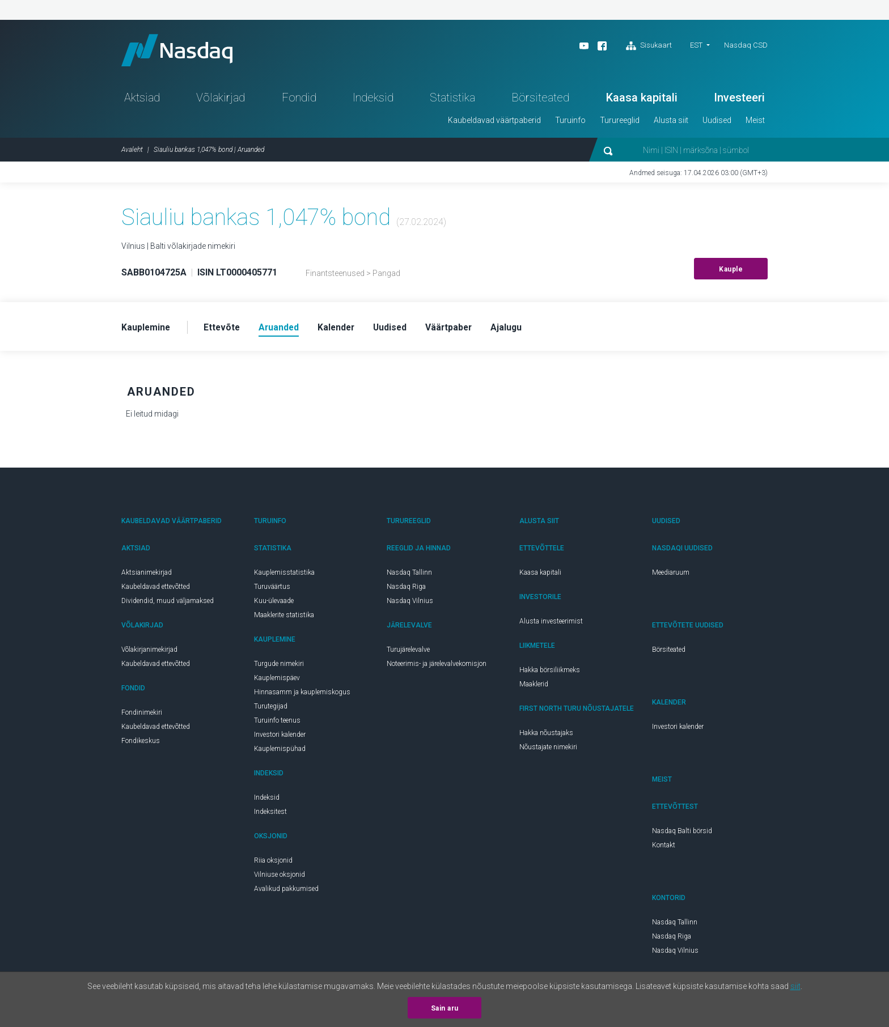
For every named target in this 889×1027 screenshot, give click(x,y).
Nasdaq (180, 51)
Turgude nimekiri (279, 666)
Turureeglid (620, 122)
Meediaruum (670, 575)
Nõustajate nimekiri (548, 750)
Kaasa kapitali (642, 100)
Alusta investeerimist (551, 624)
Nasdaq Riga (406, 589)
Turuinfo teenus (277, 723)
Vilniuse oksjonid (279, 877)
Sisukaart (649, 46)
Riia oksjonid (273, 863)
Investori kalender (280, 737)
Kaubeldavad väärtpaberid (494, 122)
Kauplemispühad (280, 752)
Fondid (299, 100)
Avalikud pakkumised (286, 892)
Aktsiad (142, 100)
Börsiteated (540, 100)
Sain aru (445, 1008)
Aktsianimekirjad (146, 575)
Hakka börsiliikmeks (549, 673)
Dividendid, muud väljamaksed (167, 604)
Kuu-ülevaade (274, 604)
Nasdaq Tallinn (409, 575)
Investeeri (739, 100)
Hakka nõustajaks (546, 736)
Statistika (452, 100)
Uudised (716, 122)
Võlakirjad (220, 100)
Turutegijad (270, 709)
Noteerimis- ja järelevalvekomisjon (436, 666)
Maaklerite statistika (284, 618)
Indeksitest (270, 814)
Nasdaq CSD (746, 45)
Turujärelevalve (408, 652)
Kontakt (663, 848)
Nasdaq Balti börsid (682, 834)
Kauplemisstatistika (284, 575)
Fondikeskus (140, 744)
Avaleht (132, 152)
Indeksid (373, 100)
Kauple (731, 271)
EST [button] (696, 45)
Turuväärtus (272, 589)
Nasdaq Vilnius (410, 604)
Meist (755, 122)
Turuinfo (570, 122)
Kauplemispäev (277, 681)
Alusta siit (671, 122)
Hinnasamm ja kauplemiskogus (302, 695)
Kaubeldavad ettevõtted (155, 589)
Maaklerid (533, 687)
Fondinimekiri (141, 715)
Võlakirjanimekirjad (149, 652)
